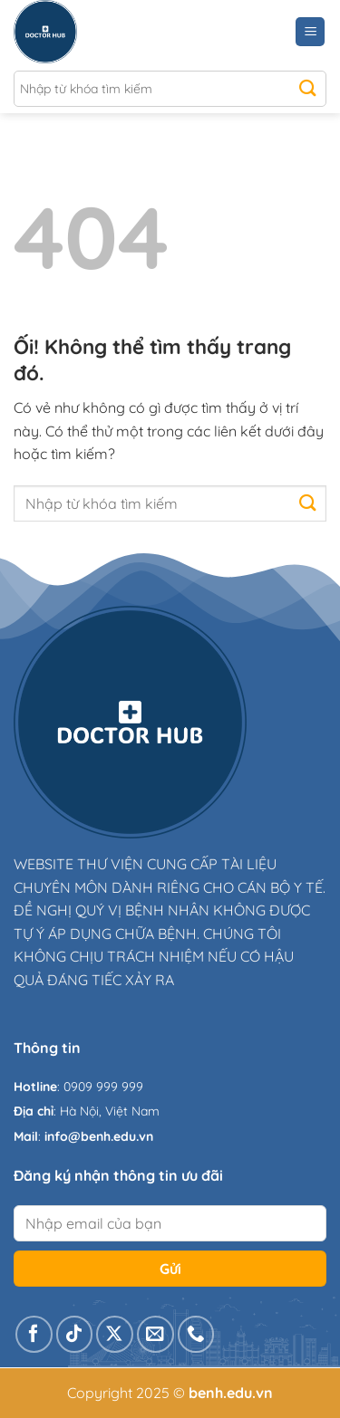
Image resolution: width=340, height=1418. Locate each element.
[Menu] (310, 32)
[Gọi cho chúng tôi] (196, 1334)
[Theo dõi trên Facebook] (34, 1334)
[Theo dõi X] (114, 1334)
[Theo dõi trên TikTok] (74, 1334)
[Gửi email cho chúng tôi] (155, 1334)
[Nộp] (307, 89)
